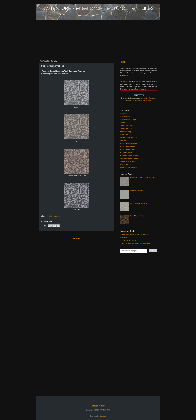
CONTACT (101, 406)
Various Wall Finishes (128, 161)
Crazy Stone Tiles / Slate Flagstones (143, 178)
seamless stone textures (129, 158)
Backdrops (124, 114)
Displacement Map (54, 216)
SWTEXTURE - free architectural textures (98, 9)
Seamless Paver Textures (129, 155)
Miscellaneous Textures (128, 137)
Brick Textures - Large (128, 120)
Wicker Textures (126, 164)
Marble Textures (126, 134)
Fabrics (122, 123)
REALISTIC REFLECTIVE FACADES (134, 234)
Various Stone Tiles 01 (138, 203)
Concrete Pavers (136, 191)
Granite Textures (126, 126)
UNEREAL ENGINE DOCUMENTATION (135, 243)
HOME (122, 62)
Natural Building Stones (129, 143)
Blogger (102, 416)
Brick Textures (125, 117)
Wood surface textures (128, 168)
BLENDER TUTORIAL (128, 240)
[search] (133, 251)
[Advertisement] (98, 38)
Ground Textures (126, 129)
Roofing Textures (126, 152)
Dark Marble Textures (138, 216)
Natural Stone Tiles (127, 149)
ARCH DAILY (125, 237)
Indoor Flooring (125, 132)
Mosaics (123, 140)
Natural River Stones (128, 146)
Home (76, 238)
